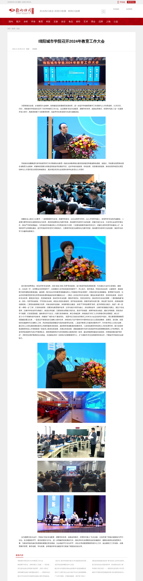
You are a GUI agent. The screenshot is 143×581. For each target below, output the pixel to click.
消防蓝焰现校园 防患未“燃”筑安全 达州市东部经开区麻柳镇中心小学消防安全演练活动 (109, 561)
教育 (41, 21)
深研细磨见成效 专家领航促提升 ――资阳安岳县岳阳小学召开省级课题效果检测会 (35, 572)
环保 (33, 21)
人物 (108, 21)
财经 (78, 21)
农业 (63, 21)
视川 (18, 21)
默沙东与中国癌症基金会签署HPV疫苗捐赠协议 (70, 568)
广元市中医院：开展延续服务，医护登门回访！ (70, 576)
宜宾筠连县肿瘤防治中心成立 (64, 564)
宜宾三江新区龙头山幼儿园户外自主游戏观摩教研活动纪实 (72, 572)
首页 (8, 28)
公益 (116, 21)
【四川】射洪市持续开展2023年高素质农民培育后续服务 (72, 561)
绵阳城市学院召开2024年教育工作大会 (30, 561)
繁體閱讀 (131, 2)
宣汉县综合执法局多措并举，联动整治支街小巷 (107, 564)
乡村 (26, 21)
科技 (48, 21)
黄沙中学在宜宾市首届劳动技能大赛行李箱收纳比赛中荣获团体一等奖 (35, 576)
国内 (11, 21)
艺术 (86, 21)
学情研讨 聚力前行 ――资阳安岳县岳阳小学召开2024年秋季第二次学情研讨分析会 (109, 568)
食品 (71, 21)
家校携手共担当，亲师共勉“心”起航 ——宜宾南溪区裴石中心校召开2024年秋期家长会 (35, 564)
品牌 (101, 21)
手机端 (122, 2)
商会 (93, 21)
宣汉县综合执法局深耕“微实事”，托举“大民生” (33, 568)
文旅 (56, 21)
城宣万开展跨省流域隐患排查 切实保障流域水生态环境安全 (109, 572)
